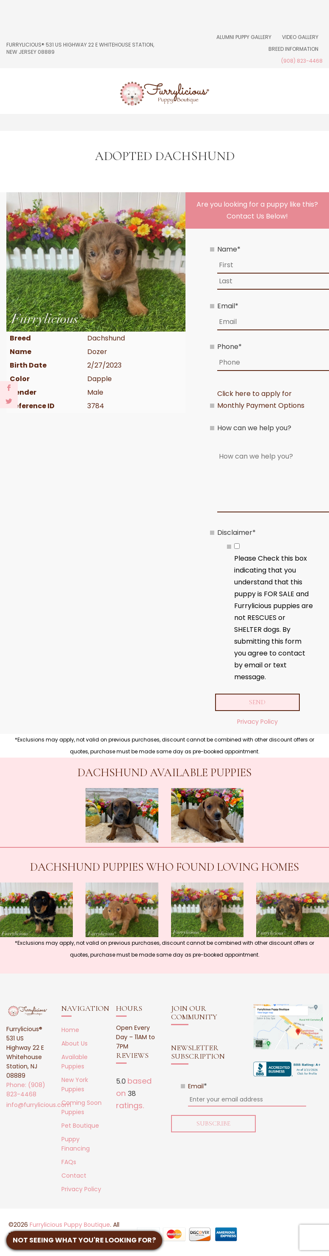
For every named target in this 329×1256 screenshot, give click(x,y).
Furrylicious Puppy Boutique (70, 1224)
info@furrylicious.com (38, 1105)
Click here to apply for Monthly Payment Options (260, 399)
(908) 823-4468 (302, 60)
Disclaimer (236, 532)
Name (229, 249)
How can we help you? (254, 428)
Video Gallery (300, 37)
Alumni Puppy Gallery (243, 37)
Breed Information (293, 49)
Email (227, 306)
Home (70, 1030)
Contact (73, 1175)
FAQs (68, 1162)
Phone (229, 346)
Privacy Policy (257, 721)
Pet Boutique (80, 1125)
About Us (74, 1043)
